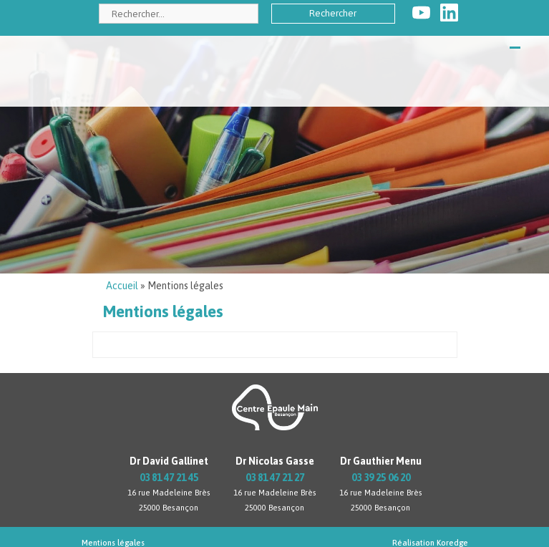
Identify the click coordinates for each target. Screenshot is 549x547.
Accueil (122, 285)
